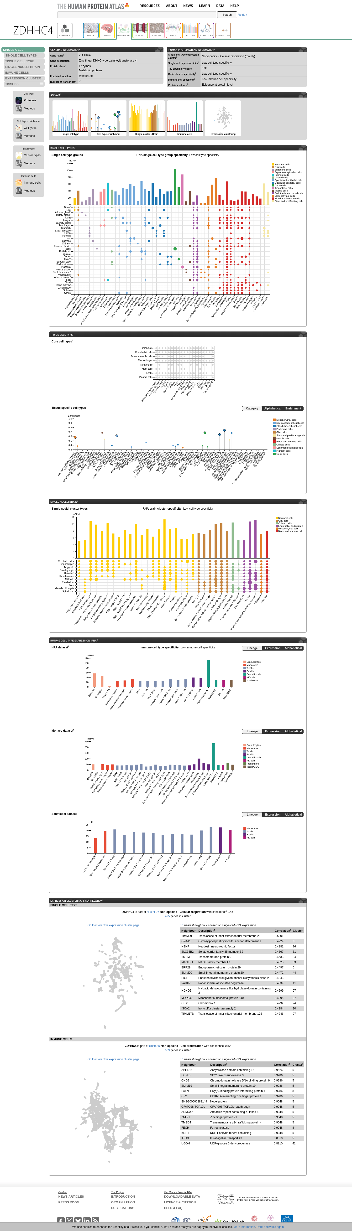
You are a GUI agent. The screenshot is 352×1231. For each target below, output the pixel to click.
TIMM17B (187, 1013)
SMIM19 (186, 1085)
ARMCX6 (187, 1112)
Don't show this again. (270, 1227)
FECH (185, 1127)
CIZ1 (184, 1096)
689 (167, 1050)
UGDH (185, 1143)
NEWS (188, 5)
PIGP (184, 978)
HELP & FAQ (173, 1208)
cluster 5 (154, 1046)
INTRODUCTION (123, 1196)
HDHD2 (186, 990)
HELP (234, 5)
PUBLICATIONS (122, 1208)
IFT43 (185, 1138)
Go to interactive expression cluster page (113, 925)
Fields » (242, 14)
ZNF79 (185, 1117)
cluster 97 (153, 912)
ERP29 (185, 967)
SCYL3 (185, 1075)
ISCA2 (185, 1008)
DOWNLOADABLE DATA (182, 1196)
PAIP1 (185, 1091)
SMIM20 (186, 972)
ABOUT (171, 5)
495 (167, 916)
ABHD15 (187, 1070)
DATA (220, 5)
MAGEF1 (187, 962)
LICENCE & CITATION (180, 1202)
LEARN (204, 5)
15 (181, 925)
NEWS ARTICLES (71, 1196)
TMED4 (186, 1122)
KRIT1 (185, 1133)
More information (244, 1227)
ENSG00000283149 (194, 1101)
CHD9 (185, 1080)
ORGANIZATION (123, 1202)
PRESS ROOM (68, 1202)
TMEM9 (186, 957)
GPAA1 (186, 941)
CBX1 (185, 1003)
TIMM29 (186, 936)
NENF (185, 946)
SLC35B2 (187, 951)
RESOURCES (150, 5)
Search (227, 14)
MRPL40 (187, 998)
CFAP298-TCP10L (193, 1106)
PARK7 (185, 983)
